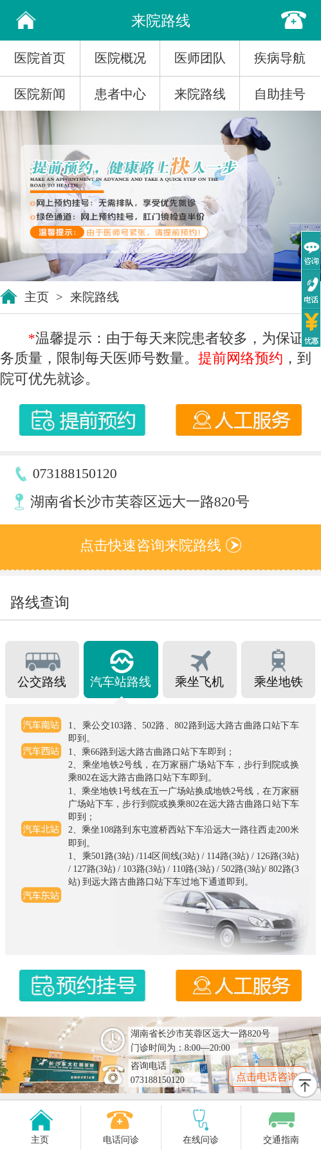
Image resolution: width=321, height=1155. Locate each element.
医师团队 (200, 58)
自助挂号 (280, 94)
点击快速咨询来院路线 (160, 545)
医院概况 (120, 58)
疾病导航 (280, 58)
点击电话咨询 (267, 1076)
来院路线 (200, 94)
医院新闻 (40, 94)
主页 (36, 297)
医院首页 (40, 58)
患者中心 (120, 94)
